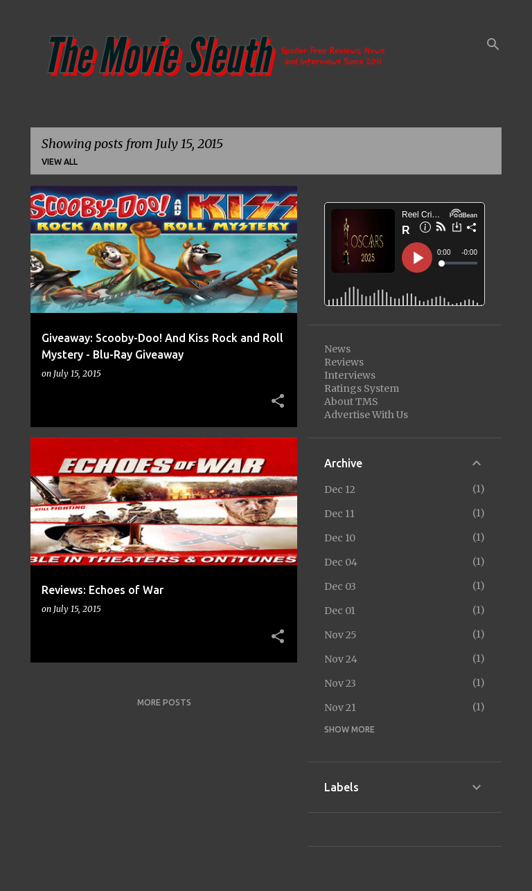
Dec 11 (339, 513)
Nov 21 (340, 707)
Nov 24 (340, 659)
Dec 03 (340, 586)
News (337, 349)
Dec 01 (339, 610)
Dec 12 (339, 489)
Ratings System (361, 388)
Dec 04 (340, 562)
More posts (164, 702)
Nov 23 (340, 683)
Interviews (349, 375)
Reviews (344, 362)
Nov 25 (340, 635)
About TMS (351, 401)
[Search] (493, 44)
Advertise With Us (366, 414)
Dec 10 (339, 538)
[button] (277, 402)
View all (60, 161)
